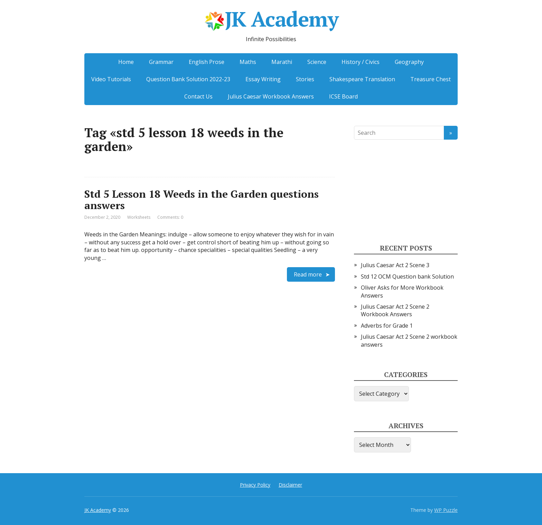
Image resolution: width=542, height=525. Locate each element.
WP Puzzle (446, 510)
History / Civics (361, 62)
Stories (305, 79)
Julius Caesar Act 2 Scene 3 (395, 265)
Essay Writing (263, 79)
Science (316, 62)
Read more (308, 274)
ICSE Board (343, 96)
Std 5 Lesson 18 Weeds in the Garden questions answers (201, 199)
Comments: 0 (170, 217)
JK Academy (271, 21)
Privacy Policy (255, 484)
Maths (248, 62)
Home (126, 62)
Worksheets (138, 217)
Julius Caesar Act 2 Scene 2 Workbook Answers (395, 310)
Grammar (161, 62)
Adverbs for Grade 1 (387, 325)
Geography (409, 62)
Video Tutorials (111, 79)
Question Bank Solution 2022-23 (188, 79)
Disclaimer (290, 484)
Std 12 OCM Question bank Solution (407, 276)
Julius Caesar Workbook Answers (271, 96)
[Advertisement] (406, 192)
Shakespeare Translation (362, 79)
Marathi (281, 62)
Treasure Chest (430, 79)
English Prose (206, 62)
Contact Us (198, 96)
